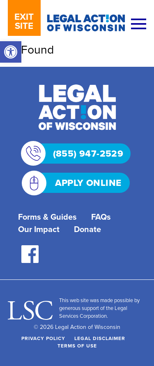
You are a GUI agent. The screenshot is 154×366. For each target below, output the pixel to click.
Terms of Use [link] (77, 345)
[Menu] (138, 24)
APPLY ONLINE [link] (77, 183)
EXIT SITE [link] (24, 21)
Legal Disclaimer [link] (99, 338)
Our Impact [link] (39, 229)
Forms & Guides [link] (47, 217)
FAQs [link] (101, 217)
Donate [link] (87, 229)
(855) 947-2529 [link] (78, 153)
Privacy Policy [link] (43, 338)
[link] (10, 52)
